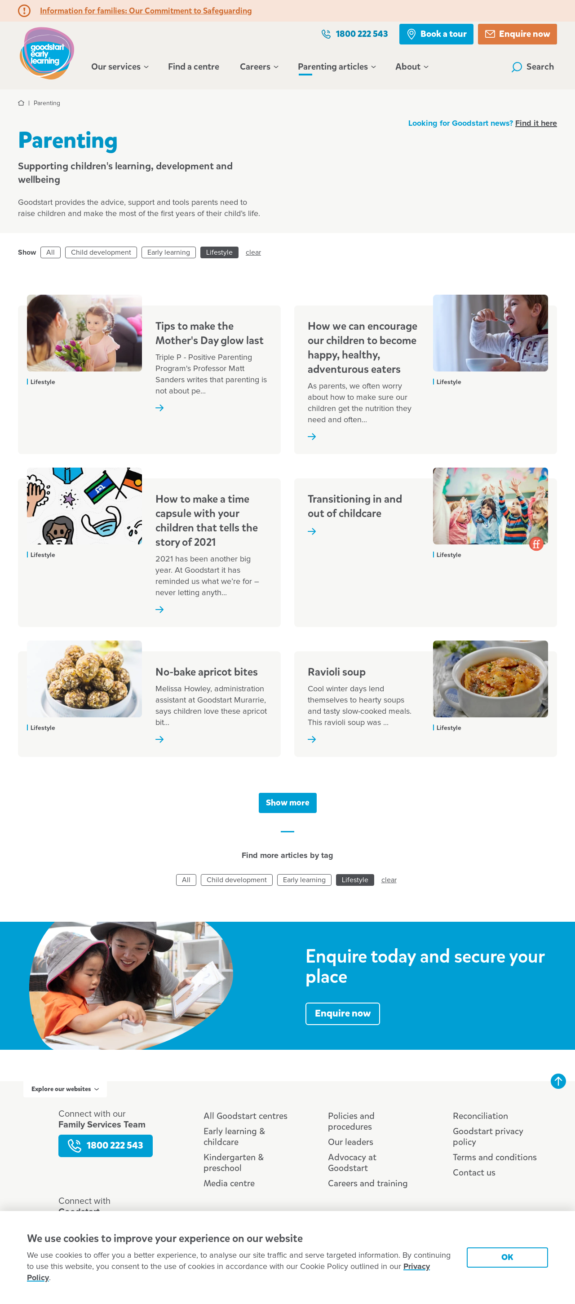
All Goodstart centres (245, 1116)
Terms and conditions (495, 1157)
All (50, 252)
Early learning (168, 252)
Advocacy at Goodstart (352, 1162)
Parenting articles (336, 67)
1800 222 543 (354, 34)
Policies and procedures (351, 1121)
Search (533, 67)
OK (507, 1257)
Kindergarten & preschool (233, 1162)
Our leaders (350, 1142)
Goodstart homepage (47, 52)
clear (253, 252)
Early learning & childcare (234, 1136)
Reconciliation (480, 1116)
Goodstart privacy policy (488, 1136)
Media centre (229, 1183)
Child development (101, 252)
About (411, 67)
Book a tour (436, 34)
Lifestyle (219, 252)
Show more (288, 802)
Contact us (474, 1173)
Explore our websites (65, 1089)
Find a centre (193, 67)
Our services (119, 67)
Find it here (536, 123)
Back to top (558, 1081)
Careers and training (368, 1183)
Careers (258, 67)
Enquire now (517, 34)
